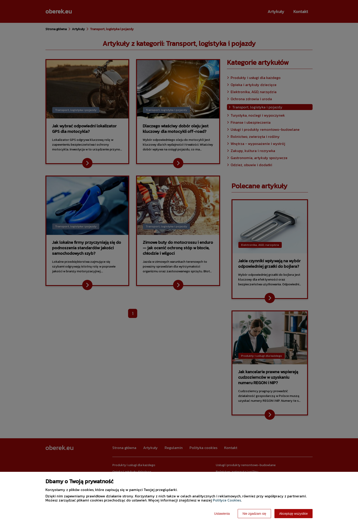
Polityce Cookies (227, 500)
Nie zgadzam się (254, 513)
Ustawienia (222, 513)
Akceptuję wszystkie (293, 513)
